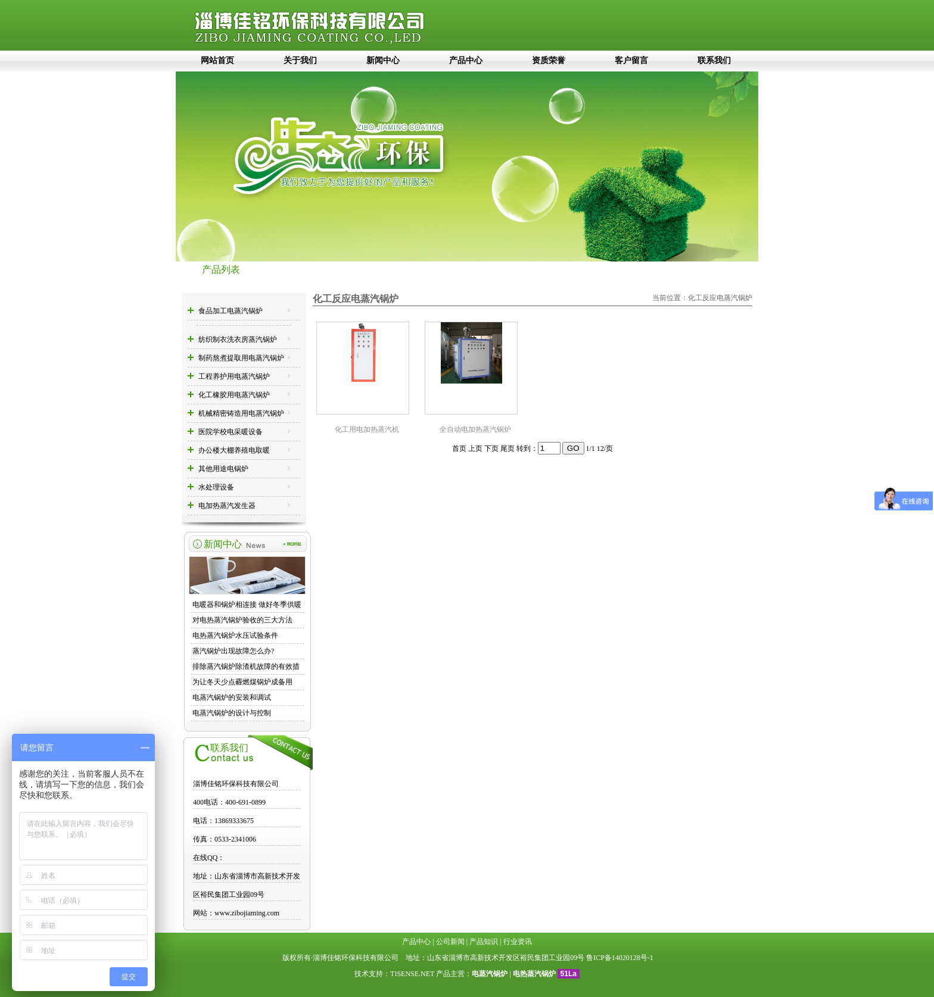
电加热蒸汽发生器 (227, 505)
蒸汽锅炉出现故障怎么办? (233, 651)
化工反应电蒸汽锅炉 (720, 298)
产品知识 (483, 941)
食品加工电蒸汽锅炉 (230, 311)
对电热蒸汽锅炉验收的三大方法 (242, 620)
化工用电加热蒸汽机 (367, 429)
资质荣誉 (548, 60)
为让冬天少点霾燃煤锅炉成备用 (242, 682)
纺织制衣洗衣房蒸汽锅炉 (237, 339)
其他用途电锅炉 (223, 469)
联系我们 (714, 60)
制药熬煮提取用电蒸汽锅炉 (241, 358)
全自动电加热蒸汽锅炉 (475, 429)
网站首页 (217, 60)
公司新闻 (450, 941)
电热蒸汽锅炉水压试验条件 (235, 635)
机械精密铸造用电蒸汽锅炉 (241, 413)
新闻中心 (383, 60)
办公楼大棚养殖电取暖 (234, 450)
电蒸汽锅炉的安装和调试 (231, 697)
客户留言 (631, 60)
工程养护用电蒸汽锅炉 (234, 376)
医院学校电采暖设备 (230, 432)
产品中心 (465, 60)
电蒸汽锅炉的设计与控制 (231, 713)
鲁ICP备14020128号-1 (619, 958)
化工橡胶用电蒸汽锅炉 (234, 395)
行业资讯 (517, 941)
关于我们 (300, 60)
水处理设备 (216, 487)
